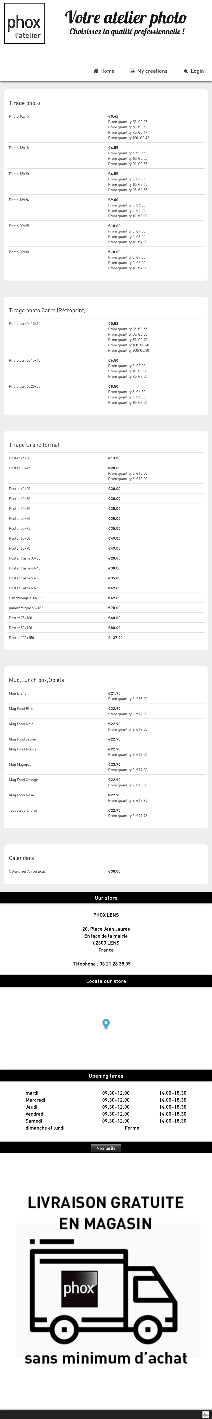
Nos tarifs (106, 1148)
